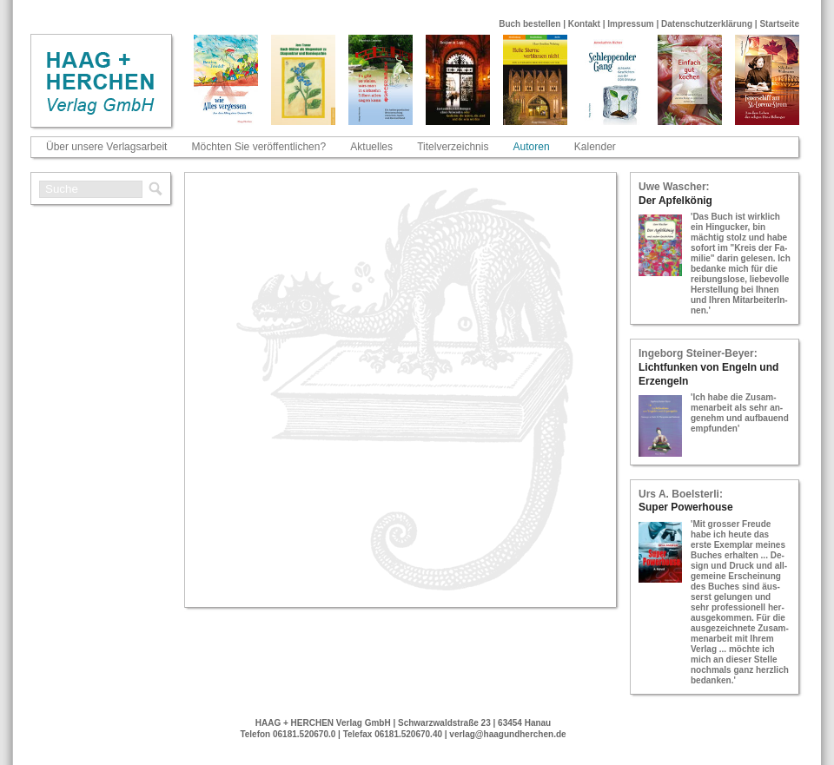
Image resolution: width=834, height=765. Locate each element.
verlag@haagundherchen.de (507, 734)
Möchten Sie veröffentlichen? (259, 147)
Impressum (630, 24)
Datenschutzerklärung (706, 24)
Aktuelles (371, 147)
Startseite (779, 24)
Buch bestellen (529, 24)
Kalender (595, 147)
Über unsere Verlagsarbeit (106, 147)
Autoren (531, 147)
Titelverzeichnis (452, 147)
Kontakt (584, 24)
